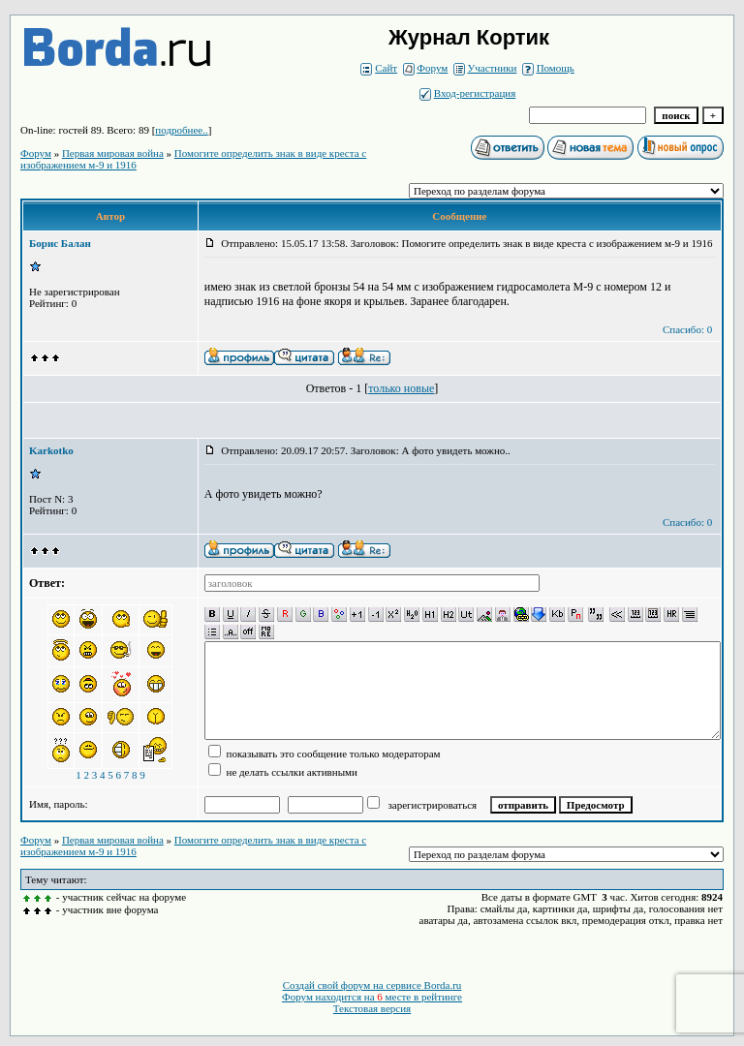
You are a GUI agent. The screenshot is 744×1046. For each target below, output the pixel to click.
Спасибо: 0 (687, 329)
